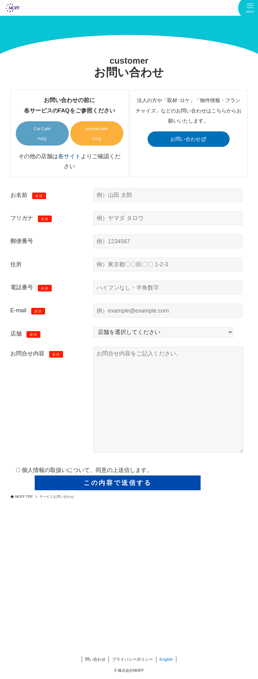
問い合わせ (95, 659)
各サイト (69, 156)
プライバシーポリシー (132, 659)
